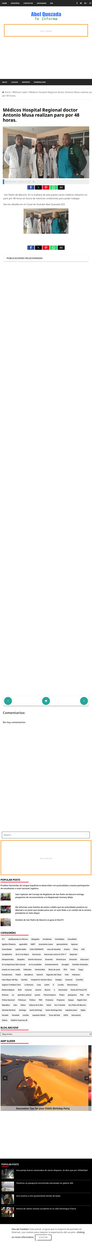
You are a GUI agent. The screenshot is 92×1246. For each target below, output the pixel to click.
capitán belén (20, 949)
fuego (80, 969)
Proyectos (61, 1000)
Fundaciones (7, 974)
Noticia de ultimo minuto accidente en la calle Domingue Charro (46, 1208)
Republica (6, 1005)
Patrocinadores (50, 995)
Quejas (71, 1000)
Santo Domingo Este (54, 1010)
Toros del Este (54, 1015)
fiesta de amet (54, 969)
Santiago (22, 1010)
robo (15, 1005)
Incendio (79, 980)
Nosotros (15, 3)
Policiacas (22, 1000)
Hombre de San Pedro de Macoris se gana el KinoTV (39, 920)
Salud (49, 1005)
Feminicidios (40, 969)
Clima (75, 949)
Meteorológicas (8, 990)
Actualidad (72, 939)
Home (4, 3)
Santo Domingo (36, 1010)
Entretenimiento (51, 964)
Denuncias (36, 954)
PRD (40, 1000)
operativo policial (24, 995)
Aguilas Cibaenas (9, 944)
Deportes (26, 82)
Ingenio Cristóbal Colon (11, 985)
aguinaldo (23, 944)
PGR (81, 995)
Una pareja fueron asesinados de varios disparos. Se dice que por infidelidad (52, 1170)
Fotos (72, 969)
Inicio (4, 82)
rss (51, 3)
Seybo (83, 1010)
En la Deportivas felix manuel (13, 964)
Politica (32, 1000)
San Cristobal (59, 1005)
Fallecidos (27, 969)
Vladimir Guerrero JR (19, 1020)
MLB (19, 990)
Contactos (28, 3)
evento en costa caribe (11, 969)
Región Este (82, 1000)
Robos (23, 1005)
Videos (4, 1020)
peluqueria (72, 995)
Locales (14, 82)
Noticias (5, 995)
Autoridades (7, 949)
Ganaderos (28, 974)
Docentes (49, 959)
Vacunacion (76, 1015)
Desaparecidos (8, 959)
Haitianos (76, 974)
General (39, 974)
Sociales (5, 1015)
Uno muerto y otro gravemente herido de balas (38, 1195)
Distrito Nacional (35, 959)
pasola (37, 995)
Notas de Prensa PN (79, 990)
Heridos (24, 980)
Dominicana (61, 959)
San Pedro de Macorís (77, 1005)
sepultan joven (71, 1010)
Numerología (40, 82)
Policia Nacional (8, 1000)
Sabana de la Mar (36, 1005)
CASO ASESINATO (37, 949)
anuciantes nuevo (46, 944)
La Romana (28, 985)
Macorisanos (72, 985)
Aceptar (43, 1237)
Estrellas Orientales (80, 964)
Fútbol (18, 974)
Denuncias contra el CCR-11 (55, 954)
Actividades (59, 939)
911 (3, 939)
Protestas (49, 1000)
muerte (38, 990)
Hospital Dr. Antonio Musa (41, 980)
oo (13, 995)
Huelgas (58, 980)
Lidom (46, 985)
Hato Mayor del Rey (10, 980)
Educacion (85, 959)
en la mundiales (35, 964)
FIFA (65, 969)
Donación (73, 959)
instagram (41, 3)
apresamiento (62, 944)
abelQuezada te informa (18, 939)
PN (88, 995)
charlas (67, 949)
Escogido (65, 964)
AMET (33, 944)
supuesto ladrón (38, 1015)
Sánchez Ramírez (8, 1010)
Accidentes (47, 939)
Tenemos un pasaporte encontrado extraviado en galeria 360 (44, 1183)
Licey (39, 985)
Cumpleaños (7, 954)
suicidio (26, 1015)
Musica (47, 990)
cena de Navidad (53, 949)
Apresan (74, 944)
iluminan (69, 980)
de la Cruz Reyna (22, 954)
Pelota (61, 995)
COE (82, 949)
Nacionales (62, 990)
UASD (66, 1015)
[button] (30, 187)
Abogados (35, 939)
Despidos (21, 959)
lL (53, 985)
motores (28, 990)
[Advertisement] (46, 810)
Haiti (67, 974)
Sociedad (15, 1015)
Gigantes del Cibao (53, 974)
